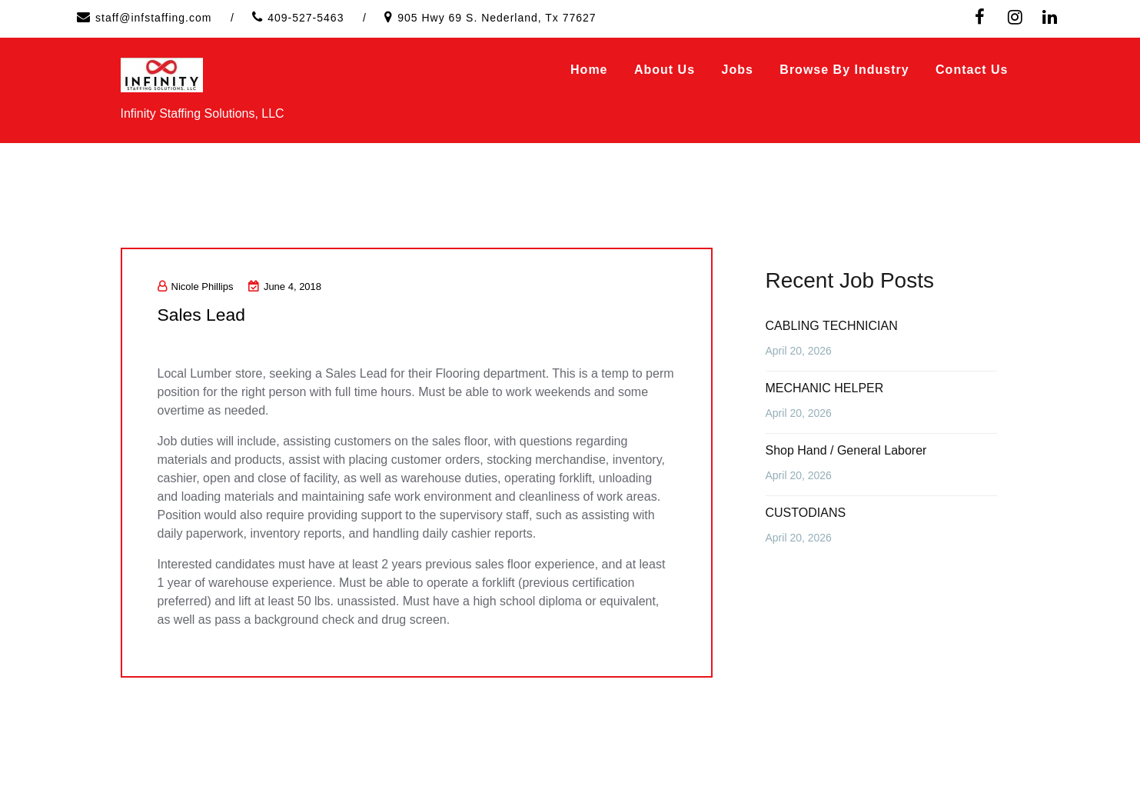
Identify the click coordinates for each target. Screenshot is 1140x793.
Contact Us (972, 69)
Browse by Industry (844, 69)
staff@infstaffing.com (153, 18)
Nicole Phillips (196, 286)
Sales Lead (208, 313)
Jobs (737, 69)
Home (588, 69)
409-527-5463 (306, 18)
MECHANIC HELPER (825, 388)
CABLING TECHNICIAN (832, 325)
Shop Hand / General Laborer (846, 450)
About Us (664, 69)
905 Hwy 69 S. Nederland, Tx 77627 (496, 18)
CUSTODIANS (806, 512)
